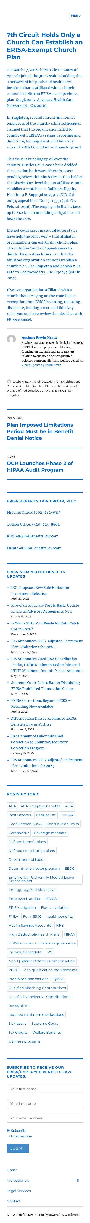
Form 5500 (32, 916)
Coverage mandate (50, 833)
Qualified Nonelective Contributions (39, 997)
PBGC (14, 970)
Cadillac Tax (46, 815)
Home (12, 1170)
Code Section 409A (25, 824)
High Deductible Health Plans (34, 934)
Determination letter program (34, 869)
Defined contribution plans (35, 390)
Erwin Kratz (21, 381)
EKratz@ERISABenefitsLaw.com (34, 548)
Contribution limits (62, 824)
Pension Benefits (18, 386)
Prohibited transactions (28, 979)
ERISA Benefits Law (20, 1215)
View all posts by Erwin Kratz (41, 365)
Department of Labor (27, 860)
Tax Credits (18, 1032)
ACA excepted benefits (40, 806)
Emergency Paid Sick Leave (32, 890)
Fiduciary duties (54, 908)
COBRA (67, 815)
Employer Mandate (25, 899)
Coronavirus (19, 833)
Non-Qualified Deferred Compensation (42, 961)
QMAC (58, 979)
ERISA (59, 390)
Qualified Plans (42, 386)
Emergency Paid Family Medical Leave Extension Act (41, 879)
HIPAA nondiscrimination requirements (42, 943)
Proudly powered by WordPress (58, 1215)
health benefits (59, 916)
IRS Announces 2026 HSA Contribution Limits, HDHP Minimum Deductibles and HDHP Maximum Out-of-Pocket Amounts (46, 665)
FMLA (13, 916)
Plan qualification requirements (50, 970)
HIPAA (69, 934)
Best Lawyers (20, 815)
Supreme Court (44, 1024)
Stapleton (19, 117)
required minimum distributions (36, 1015)
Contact (14, 1201)
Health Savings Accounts (30, 925)
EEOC (70, 869)
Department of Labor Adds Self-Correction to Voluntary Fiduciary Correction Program (39, 742)
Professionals (18, 1180)
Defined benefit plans (27, 842)
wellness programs (25, 1041)
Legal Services (19, 1191)
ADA (69, 806)
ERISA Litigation (68, 381)
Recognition (19, 1006)
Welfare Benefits (46, 1032)
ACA (12, 806)
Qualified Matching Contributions (37, 988)
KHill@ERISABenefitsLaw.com (32, 536)
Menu (76, 15)
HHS (60, 925)
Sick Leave (17, 1024)
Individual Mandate (25, 952)
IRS (49, 952)
